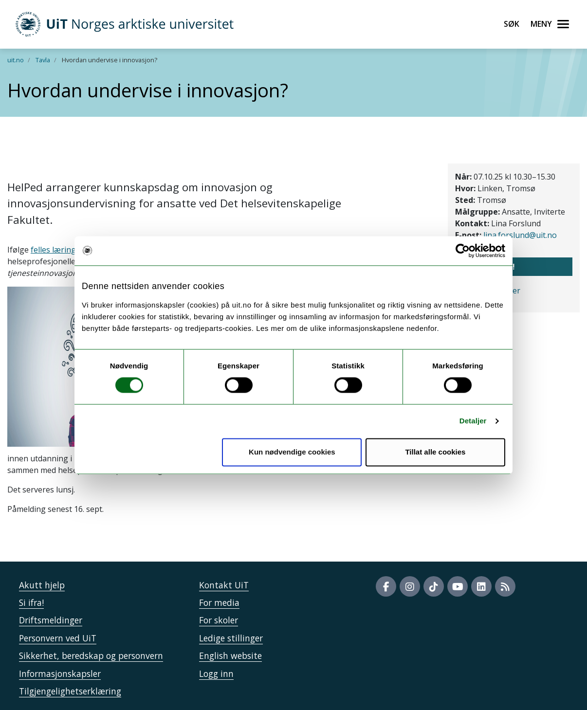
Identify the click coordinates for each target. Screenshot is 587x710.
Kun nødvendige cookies (292, 452)
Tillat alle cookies (435, 452)
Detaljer (473, 421)
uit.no (15, 59)
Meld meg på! (488, 266)
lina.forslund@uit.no (520, 235)
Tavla (43, 59)
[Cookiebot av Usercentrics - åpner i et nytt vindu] (462, 250)
